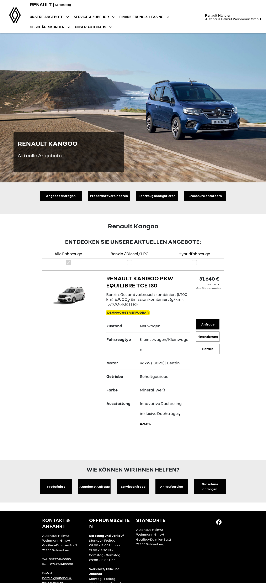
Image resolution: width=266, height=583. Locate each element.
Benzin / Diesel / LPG (130, 253)
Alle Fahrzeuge (68, 253)
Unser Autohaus (91, 27)
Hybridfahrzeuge (194, 253)
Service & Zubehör (92, 17)
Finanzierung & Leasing (142, 17)
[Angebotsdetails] (73, 294)
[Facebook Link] (219, 522)
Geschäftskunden (47, 27)
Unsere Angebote (47, 17)
